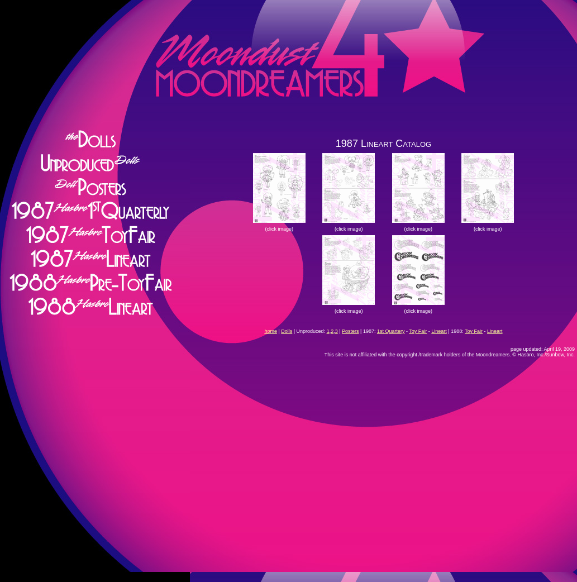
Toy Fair (418, 331)
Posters (350, 331)
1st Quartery (391, 331)
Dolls (286, 331)
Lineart (439, 331)
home (270, 331)
